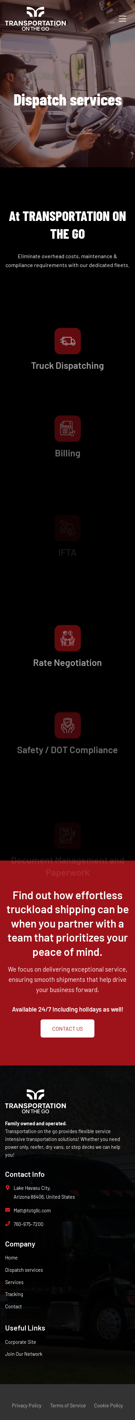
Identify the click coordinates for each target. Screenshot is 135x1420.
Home (11, 1258)
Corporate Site (20, 1342)
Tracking (14, 1294)
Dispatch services (24, 1270)
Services (14, 1282)
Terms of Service (68, 1405)
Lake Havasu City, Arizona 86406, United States (44, 1192)
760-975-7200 (28, 1224)
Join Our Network (23, 1354)
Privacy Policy (27, 1405)
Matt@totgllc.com (32, 1210)
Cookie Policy (108, 1405)
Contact (13, 1306)
